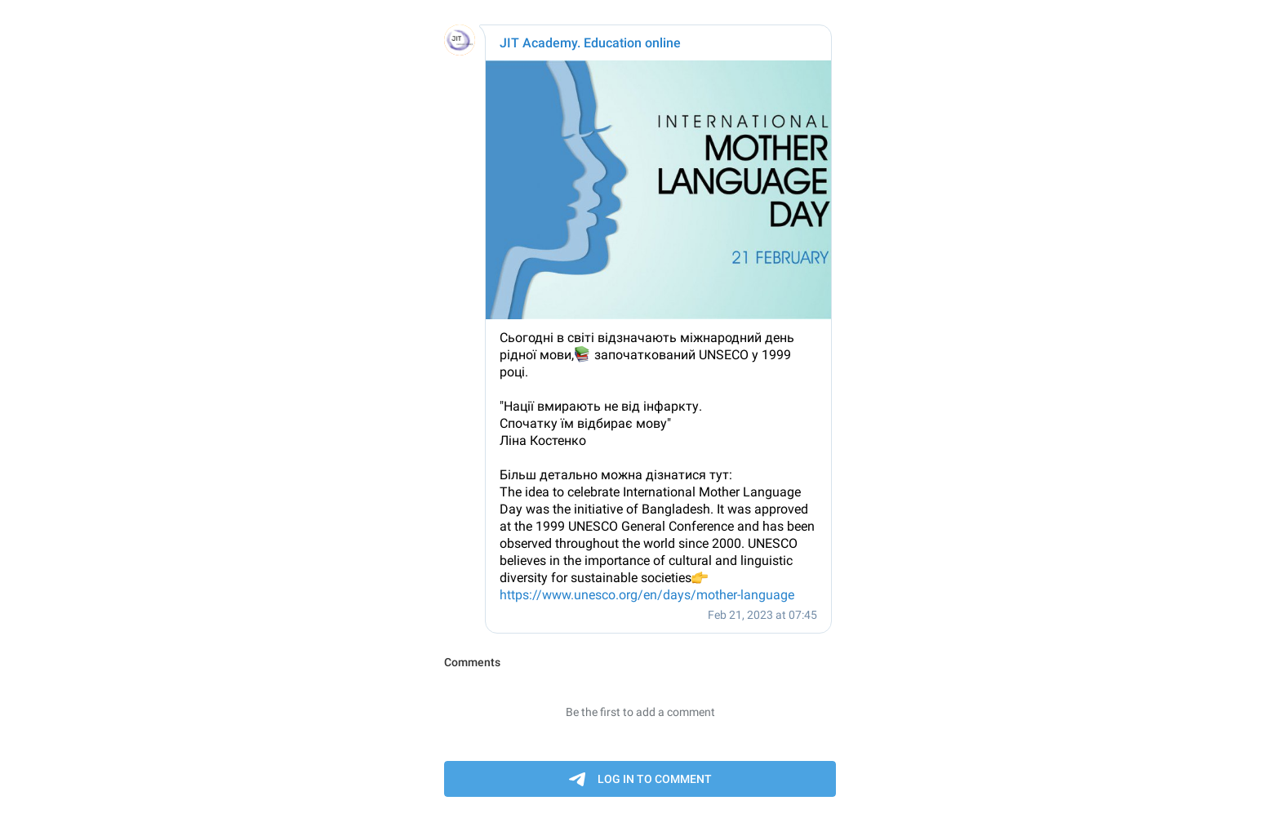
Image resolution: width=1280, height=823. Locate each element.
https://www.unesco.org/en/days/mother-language (647, 595)
